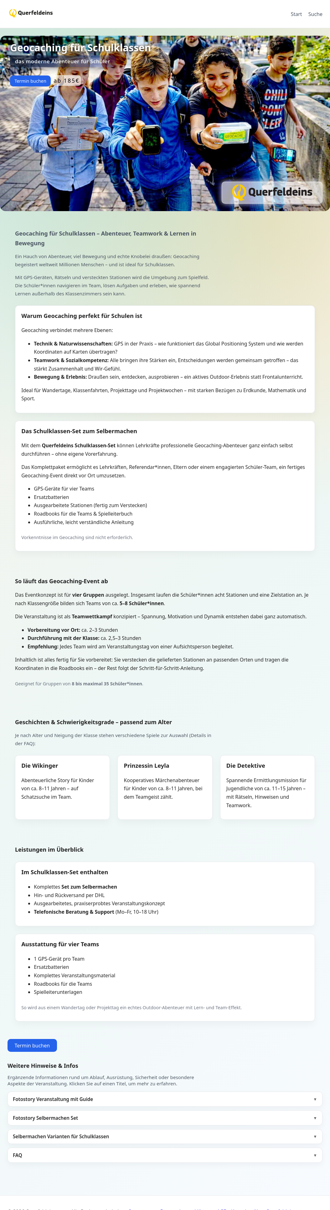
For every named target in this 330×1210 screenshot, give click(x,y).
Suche (315, 14)
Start (296, 14)
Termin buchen (30, 81)
